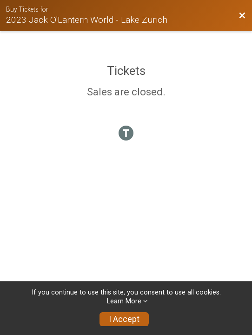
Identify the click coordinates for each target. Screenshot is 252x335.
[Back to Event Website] (242, 15)
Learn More (124, 301)
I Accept (124, 319)
